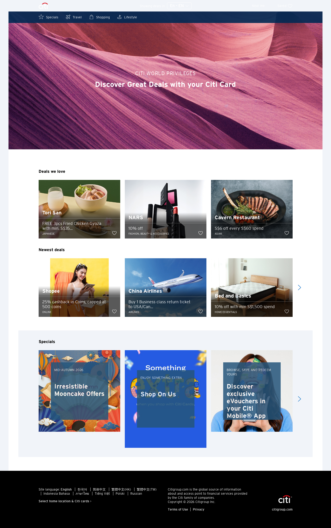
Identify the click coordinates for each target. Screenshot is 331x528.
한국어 (82, 489)
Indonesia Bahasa (56, 493)
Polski (120, 493)
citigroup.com (282, 509)
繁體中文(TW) (147, 489)
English (66, 489)
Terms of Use (178, 509)
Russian (136, 493)
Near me (261, 6)
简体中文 (99, 489)
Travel (73, 17)
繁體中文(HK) (121, 489)
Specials (48, 17)
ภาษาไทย (82, 493)
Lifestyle (127, 17)
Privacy (198, 509)
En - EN (179, 6)
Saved (285, 6)
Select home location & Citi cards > (65, 501)
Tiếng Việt (102, 493)
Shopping (99, 17)
